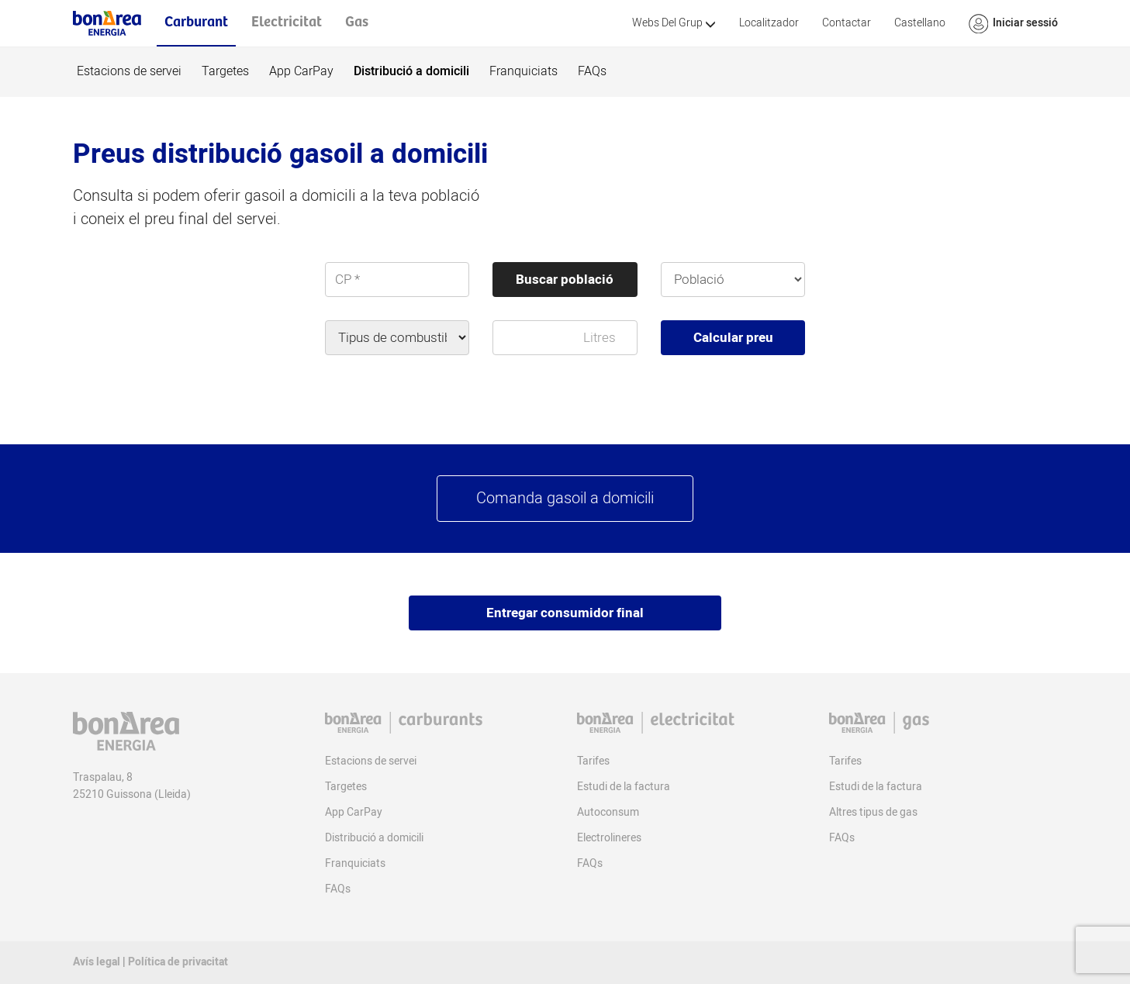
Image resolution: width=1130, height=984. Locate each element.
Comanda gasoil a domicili (565, 498)
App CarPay (301, 71)
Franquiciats (523, 71)
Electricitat (286, 22)
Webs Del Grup (674, 23)
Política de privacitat (178, 962)
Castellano (919, 23)
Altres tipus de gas (873, 812)
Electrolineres (609, 838)
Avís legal (96, 962)
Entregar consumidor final (565, 613)
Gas (356, 22)
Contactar (846, 23)
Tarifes (593, 761)
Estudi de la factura (623, 787)
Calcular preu (733, 337)
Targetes (225, 71)
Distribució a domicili (411, 71)
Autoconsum (608, 812)
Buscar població (564, 279)
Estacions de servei (129, 71)
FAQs (592, 71)
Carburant (196, 22)
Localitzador (769, 23)
